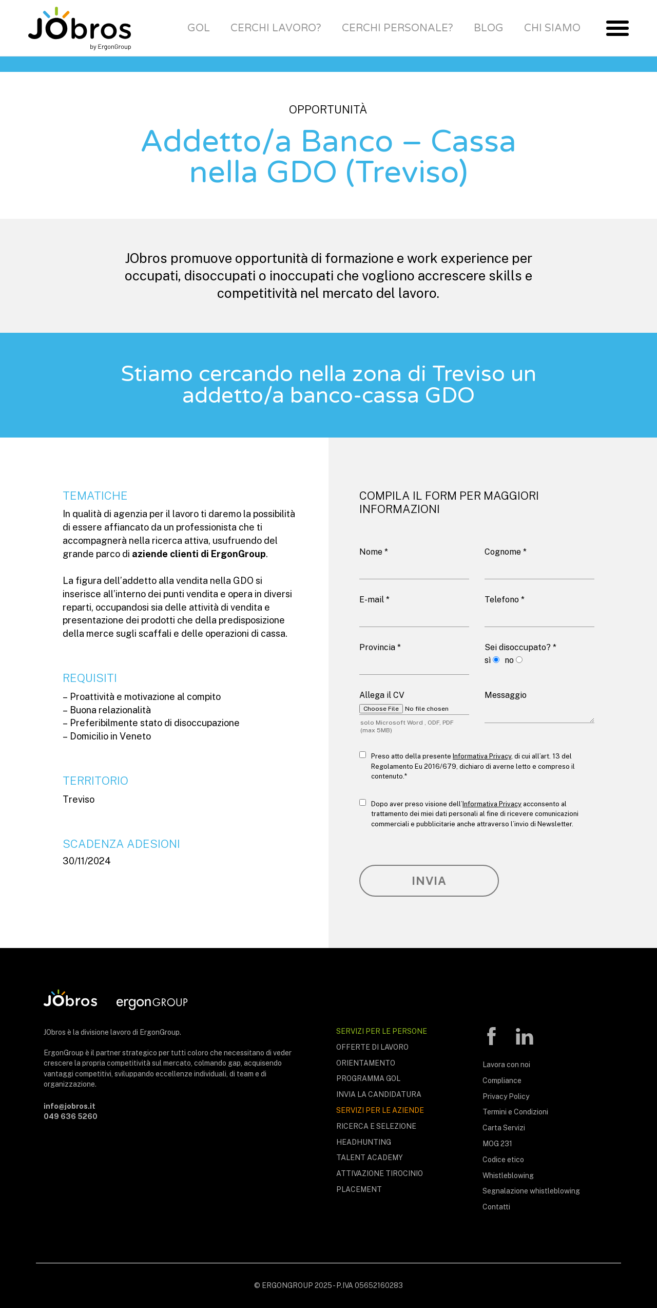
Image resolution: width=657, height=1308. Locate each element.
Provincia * (380, 647)
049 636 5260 (71, 1116)
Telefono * (505, 599)
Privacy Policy (505, 1096)
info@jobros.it (69, 1106)
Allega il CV (381, 695)
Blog (489, 28)
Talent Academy (369, 1157)
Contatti (496, 1207)
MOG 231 (497, 1144)
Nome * (373, 552)
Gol (198, 28)
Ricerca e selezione (376, 1126)
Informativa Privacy (482, 756)
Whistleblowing (508, 1175)
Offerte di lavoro (372, 1047)
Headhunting (363, 1142)
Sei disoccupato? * (520, 647)
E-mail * (374, 599)
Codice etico (503, 1159)
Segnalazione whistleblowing (531, 1191)
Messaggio (506, 695)
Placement (359, 1189)
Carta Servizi (503, 1128)
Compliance (501, 1080)
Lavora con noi (506, 1064)
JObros (79, 28)
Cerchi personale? (397, 28)
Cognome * (506, 552)
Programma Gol (368, 1078)
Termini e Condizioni (515, 1112)
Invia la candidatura (378, 1094)
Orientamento (365, 1063)
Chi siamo (552, 28)
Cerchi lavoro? (275, 28)
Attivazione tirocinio (379, 1173)
